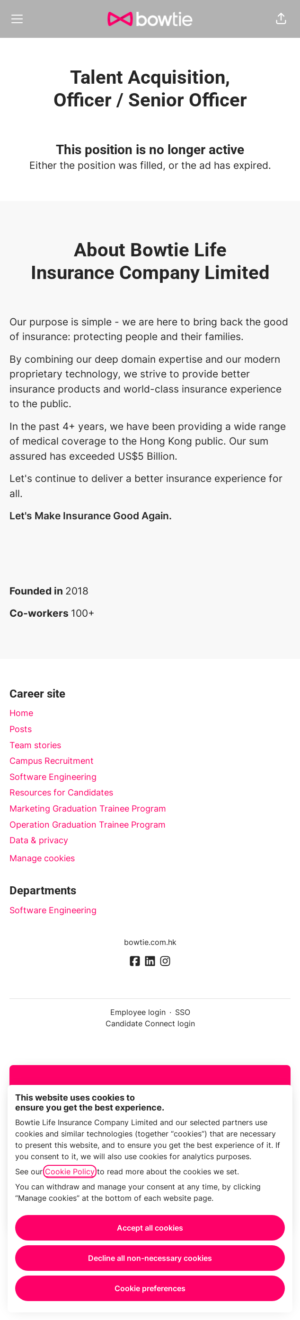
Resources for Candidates (61, 792)
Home (21, 713)
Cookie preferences (150, 1288)
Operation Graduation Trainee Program (87, 825)
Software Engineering (53, 777)
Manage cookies (42, 858)
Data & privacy (38, 840)
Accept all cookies (150, 1228)
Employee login (138, 1012)
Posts (20, 729)
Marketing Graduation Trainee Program (87, 808)
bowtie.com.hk (150, 942)
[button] (281, 19)
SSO (182, 1012)
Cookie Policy (70, 1171)
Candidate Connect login (150, 1023)
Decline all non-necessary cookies (150, 1258)
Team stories (35, 745)
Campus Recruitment (51, 761)
